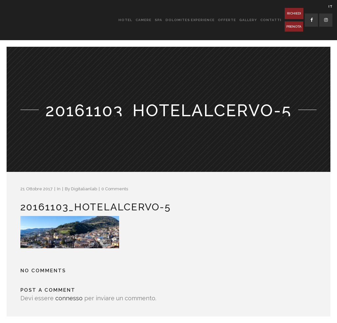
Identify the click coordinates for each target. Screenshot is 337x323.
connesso (69, 298)
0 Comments (114, 188)
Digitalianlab (84, 188)
